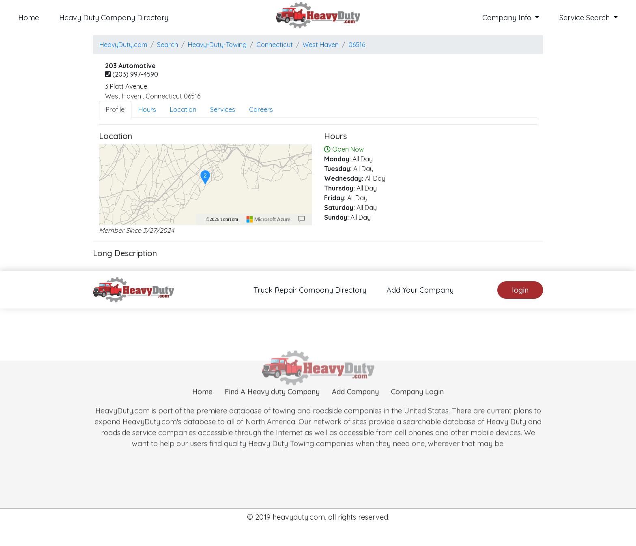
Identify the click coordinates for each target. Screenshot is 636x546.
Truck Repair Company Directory (310, 290)
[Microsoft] (268, 219)
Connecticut (274, 45)
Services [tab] (222, 109)
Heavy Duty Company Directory (113, 17)
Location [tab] (183, 109)
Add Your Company (420, 290)
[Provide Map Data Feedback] (301, 219)
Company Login (417, 404)
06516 (356, 45)
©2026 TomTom (222, 219)
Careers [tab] (261, 109)
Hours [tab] (147, 109)
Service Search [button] (585, 17)
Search (167, 45)
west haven (321, 45)
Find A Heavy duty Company (272, 404)
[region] (205, 184)
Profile (115, 109)
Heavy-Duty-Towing (217, 45)
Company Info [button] (507, 17)
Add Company (355, 404)
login (520, 290)
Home (28, 17)
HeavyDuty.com (123, 45)
